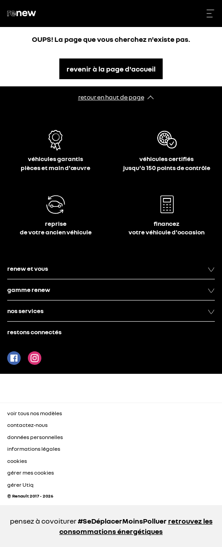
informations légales (33, 448)
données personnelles (35, 437)
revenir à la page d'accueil (111, 68)
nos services (111, 311)
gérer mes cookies (30, 472)
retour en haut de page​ (111, 97)
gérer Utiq (20, 484)
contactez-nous (27, 424)
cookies (17, 460)
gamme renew (111, 290)
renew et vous (111, 269)
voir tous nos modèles (34, 413)
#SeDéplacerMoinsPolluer (122, 520)
